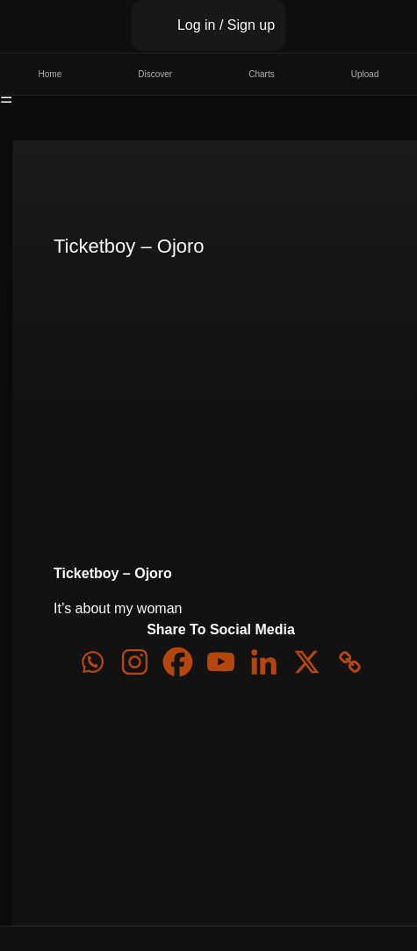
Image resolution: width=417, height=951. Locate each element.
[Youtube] (221, 662)
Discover (155, 74)
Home (50, 74)
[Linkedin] (264, 662)
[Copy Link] (350, 662)
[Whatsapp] (91, 662)
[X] (307, 662)
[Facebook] (178, 662)
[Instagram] (135, 662)
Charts (261, 74)
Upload (365, 74)
